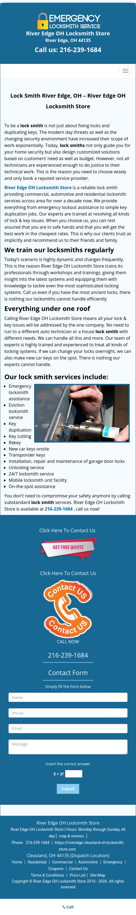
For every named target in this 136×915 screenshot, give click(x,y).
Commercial (62, 862)
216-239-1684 (80, 49)
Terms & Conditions (47, 875)
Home (17, 862)
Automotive (88, 862)
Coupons (56, 868)
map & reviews (72, 836)
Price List (77, 875)
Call (68, 907)
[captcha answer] (73, 774)
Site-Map (97, 875)
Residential (37, 862)
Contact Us (78, 868)
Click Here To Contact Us (68, 530)
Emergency (112, 862)
